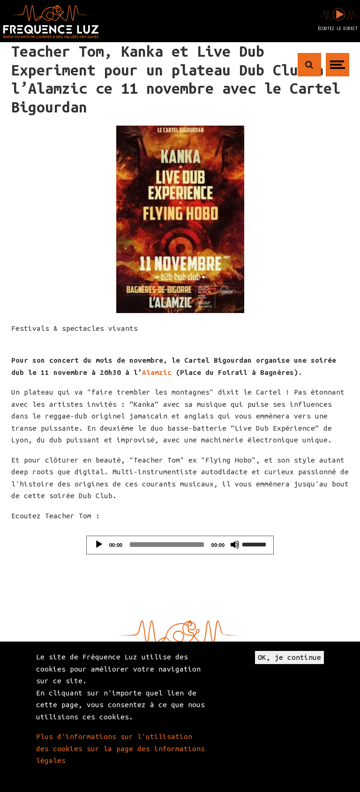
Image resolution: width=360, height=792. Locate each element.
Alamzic (157, 372)
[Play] (99, 544)
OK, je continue (289, 657)
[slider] (167, 544)
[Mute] (235, 544)
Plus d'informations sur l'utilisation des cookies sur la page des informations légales (120, 748)
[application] (180, 545)
